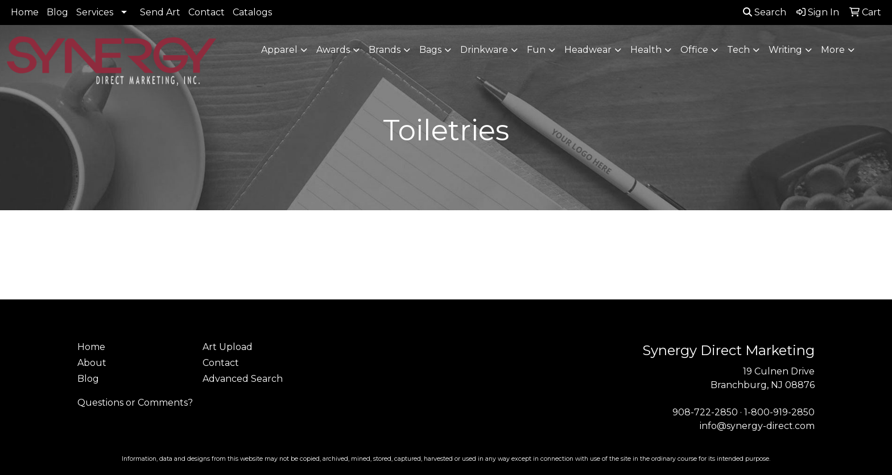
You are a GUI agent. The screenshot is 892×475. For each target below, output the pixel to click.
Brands (384, 49)
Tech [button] (738, 49)
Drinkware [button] (484, 49)
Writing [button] (785, 49)
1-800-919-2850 (779, 412)
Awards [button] (333, 49)
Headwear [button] (588, 49)
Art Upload (228, 346)
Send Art (160, 12)
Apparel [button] (279, 49)
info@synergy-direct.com (757, 425)
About (91, 362)
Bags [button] (430, 49)
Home (25, 12)
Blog (57, 12)
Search (764, 12)
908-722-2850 (705, 412)
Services (94, 12)
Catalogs (252, 12)
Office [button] (694, 49)
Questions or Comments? (135, 402)
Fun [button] (536, 49)
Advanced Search (243, 378)
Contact (206, 12)
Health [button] (646, 49)
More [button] (833, 49)
